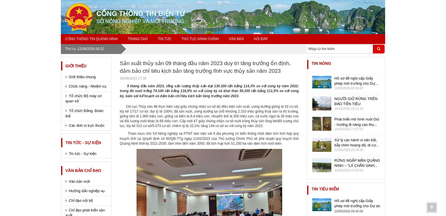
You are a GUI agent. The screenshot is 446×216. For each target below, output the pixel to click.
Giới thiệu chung (82, 77)
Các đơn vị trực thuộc (87, 125)
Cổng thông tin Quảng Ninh (91, 39)
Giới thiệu (75, 66)
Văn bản (236, 39)
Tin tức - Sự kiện (83, 142)
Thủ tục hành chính (200, 39)
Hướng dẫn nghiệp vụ (87, 191)
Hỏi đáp (261, 39)
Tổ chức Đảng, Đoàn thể (84, 113)
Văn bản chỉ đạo (83, 170)
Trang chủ (138, 39)
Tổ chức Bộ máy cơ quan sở (83, 98)
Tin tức (164, 39)
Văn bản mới (79, 181)
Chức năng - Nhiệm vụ (87, 86)
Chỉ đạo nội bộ (81, 200)
